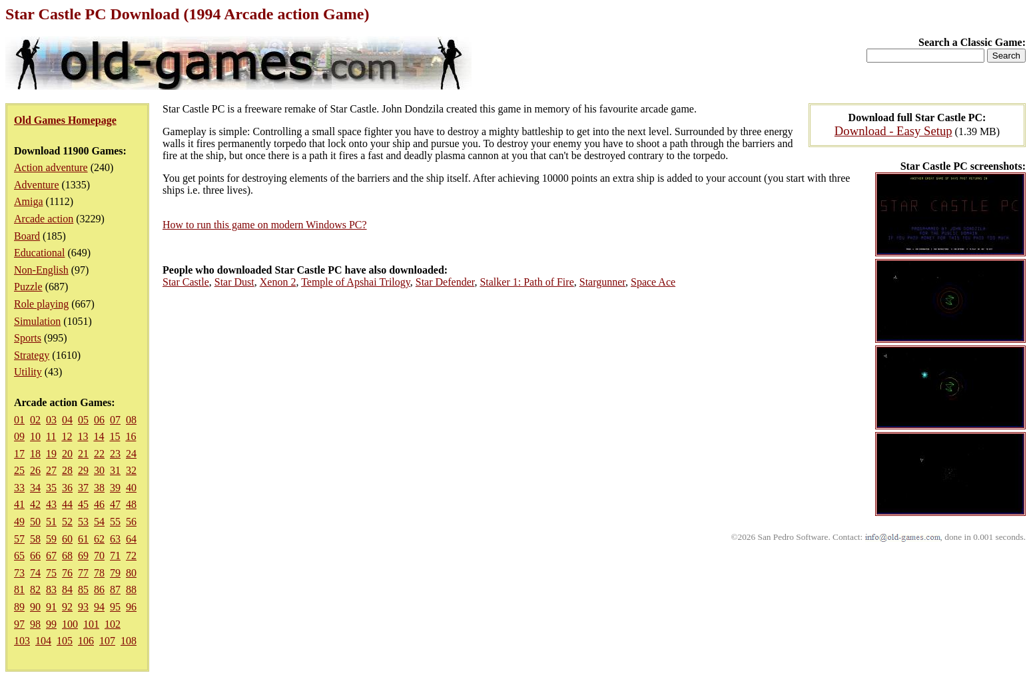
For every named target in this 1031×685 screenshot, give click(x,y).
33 (19, 487)
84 (67, 589)
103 (22, 640)
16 (130, 436)
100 (70, 624)
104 (43, 640)
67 (51, 555)
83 (51, 589)
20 (67, 453)
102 (113, 624)
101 (91, 624)
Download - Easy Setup (893, 131)
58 (35, 539)
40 (131, 487)
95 (115, 606)
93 (83, 606)
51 (51, 521)
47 (115, 504)
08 (131, 419)
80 (131, 572)
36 (67, 487)
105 (65, 640)
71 (115, 555)
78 (99, 572)
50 (35, 521)
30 (99, 470)
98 (35, 624)
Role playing (41, 304)
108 (129, 640)
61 (83, 539)
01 (19, 419)
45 (83, 504)
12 (66, 436)
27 (51, 470)
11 (51, 436)
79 (115, 572)
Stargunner (602, 282)
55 (115, 521)
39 (115, 487)
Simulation (37, 321)
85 (83, 589)
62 (99, 539)
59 (51, 539)
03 (51, 419)
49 (19, 521)
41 (19, 504)
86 (99, 589)
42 (35, 504)
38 (99, 487)
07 (115, 419)
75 (51, 572)
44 (67, 504)
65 (19, 555)
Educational (39, 252)
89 (19, 606)
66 (35, 555)
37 (83, 487)
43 (51, 504)
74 (35, 572)
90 (35, 606)
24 (131, 453)
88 (131, 589)
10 (35, 436)
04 (67, 419)
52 (67, 521)
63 (115, 539)
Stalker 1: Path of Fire (526, 282)
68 (67, 555)
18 (35, 453)
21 (83, 453)
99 (51, 624)
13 (82, 436)
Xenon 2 (278, 282)
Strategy (31, 355)
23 (115, 453)
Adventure (36, 184)
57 (19, 539)
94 (99, 606)
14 (98, 436)
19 (51, 453)
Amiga (28, 201)
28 (67, 470)
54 (99, 521)
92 (67, 606)
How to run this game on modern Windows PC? (265, 224)
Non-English (41, 270)
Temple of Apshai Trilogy (355, 282)
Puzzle (28, 286)
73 (19, 572)
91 (51, 606)
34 (35, 487)
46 (99, 504)
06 (99, 419)
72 (131, 555)
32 (131, 470)
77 (83, 572)
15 (114, 436)
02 (35, 419)
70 (99, 555)
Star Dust (234, 282)
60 (67, 539)
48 (131, 504)
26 (35, 470)
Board (27, 236)
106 (86, 640)
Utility (28, 371)
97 (19, 624)
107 (107, 640)
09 (19, 436)
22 (99, 453)
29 (83, 470)
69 (83, 555)
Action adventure (51, 167)
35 (51, 487)
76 (67, 572)
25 (19, 470)
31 (115, 470)
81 (19, 589)
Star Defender (445, 282)
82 (35, 589)
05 (83, 419)
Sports (27, 337)
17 (19, 453)
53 (83, 521)
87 (115, 589)
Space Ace (653, 282)
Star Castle (186, 282)
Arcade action (43, 218)
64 (131, 539)
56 (131, 521)
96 (131, 606)
